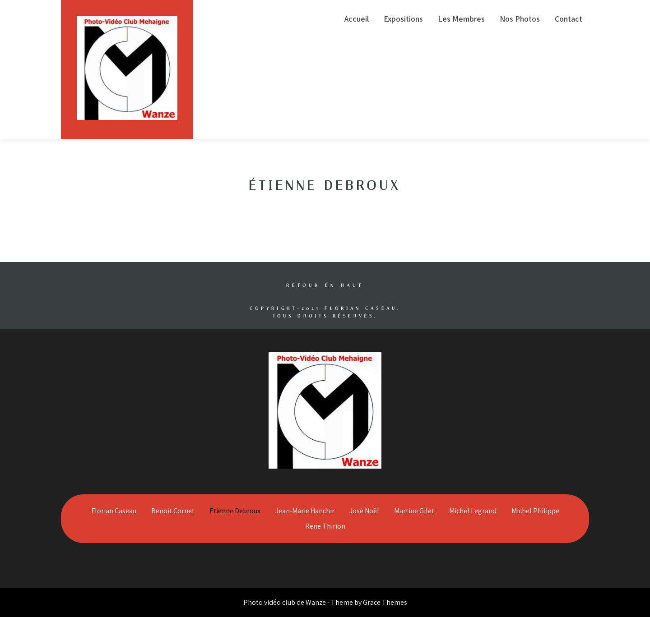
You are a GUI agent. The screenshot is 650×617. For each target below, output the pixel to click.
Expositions (403, 19)
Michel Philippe (535, 511)
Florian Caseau (113, 511)
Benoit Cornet (173, 511)
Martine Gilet (414, 511)
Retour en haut (325, 285)
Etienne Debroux (234, 511)
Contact (568, 19)
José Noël (364, 511)
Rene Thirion (325, 526)
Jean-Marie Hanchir (304, 511)
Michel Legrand (473, 511)
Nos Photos (520, 19)
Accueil (356, 19)
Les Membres (461, 19)
